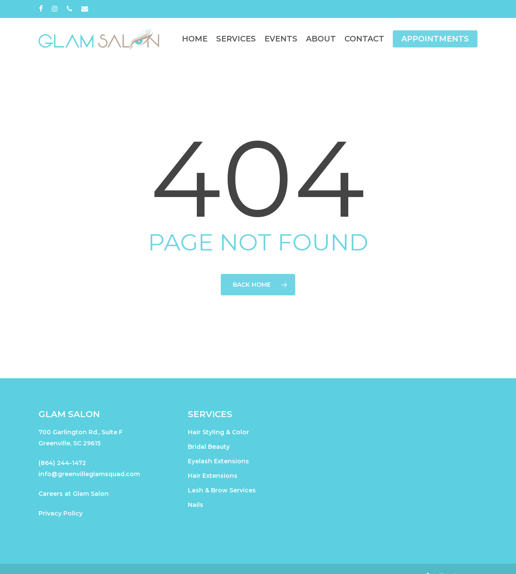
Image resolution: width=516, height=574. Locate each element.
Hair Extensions (212, 476)
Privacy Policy (61, 513)
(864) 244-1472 (62, 463)
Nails (195, 505)
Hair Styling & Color (218, 432)
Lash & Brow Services (222, 490)
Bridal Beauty (209, 446)
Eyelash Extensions (218, 461)
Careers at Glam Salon (74, 493)
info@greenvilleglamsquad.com (89, 474)
